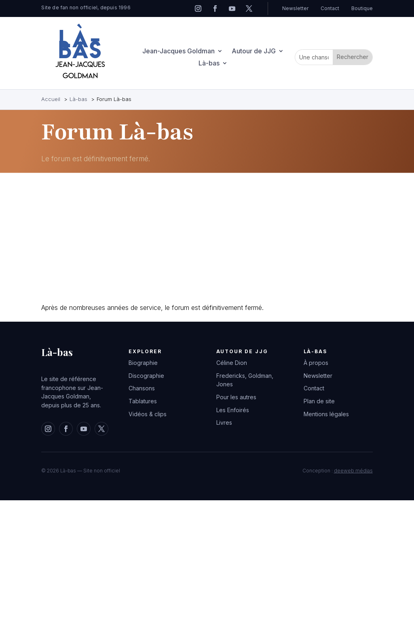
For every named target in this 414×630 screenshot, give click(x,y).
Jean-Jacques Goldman (178, 51)
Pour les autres (236, 397)
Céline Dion (231, 362)
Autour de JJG (254, 51)
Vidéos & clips (148, 414)
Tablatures (143, 401)
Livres (224, 422)
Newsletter (295, 8)
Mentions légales (326, 414)
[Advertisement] (206, 237)
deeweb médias (353, 471)
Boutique (362, 8)
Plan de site (319, 401)
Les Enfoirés (232, 410)
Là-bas (209, 63)
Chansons (142, 388)
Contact (330, 8)
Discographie (146, 375)
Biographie (143, 362)
